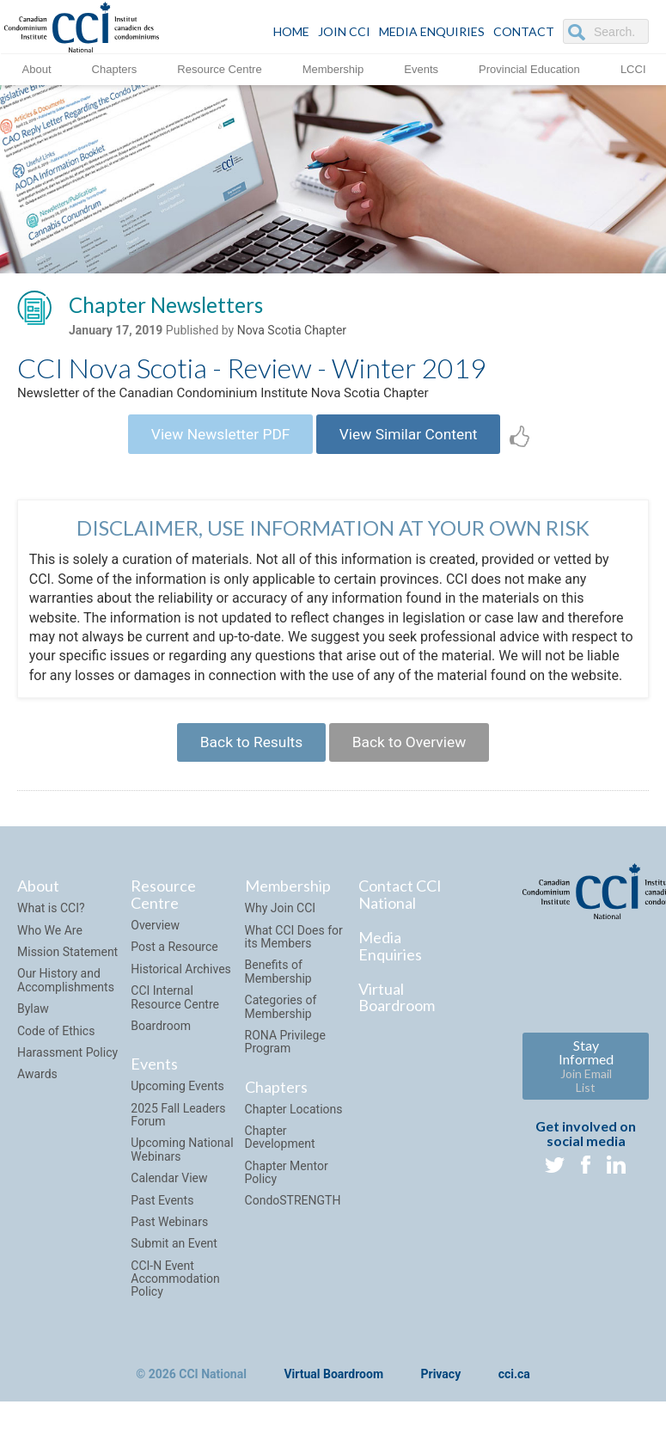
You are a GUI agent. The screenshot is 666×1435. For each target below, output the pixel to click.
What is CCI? (51, 922)
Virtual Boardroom (396, 1011)
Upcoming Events (177, 1100)
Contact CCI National (400, 909)
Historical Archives (181, 983)
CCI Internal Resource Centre (175, 1011)
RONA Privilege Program (285, 1055)
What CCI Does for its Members (294, 950)
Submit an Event (174, 1258)
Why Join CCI (280, 922)
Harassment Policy (67, 1066)
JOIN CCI (344, 31)
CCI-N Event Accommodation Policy (175, 1292)
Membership (333, 68)
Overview (155, 939)
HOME (291, 31)
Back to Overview (414, 754)
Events (421, 68)
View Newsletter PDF (216, 441)
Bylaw (33, 1022)
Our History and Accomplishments (65, 994)
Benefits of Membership (278, 985)
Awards (37, 1088)
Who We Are (49, 944)
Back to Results (246, 754)
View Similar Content (414, 441)
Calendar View (169, 1192)
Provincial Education (529, 68)
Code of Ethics (56, 1045)
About (37, 68)
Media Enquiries (432, 31)
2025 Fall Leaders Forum (178, 1128)
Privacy (441, 1388)
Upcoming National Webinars (182, 1163)
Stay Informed (586, 1079)
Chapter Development (280, 1151)
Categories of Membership (281, 1020)
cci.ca (514, 1388)
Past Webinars (169, 1235)
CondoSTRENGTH (293, 1215)
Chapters (114, 68)
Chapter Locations (294, 1123)
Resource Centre (219, 68)
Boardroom (161, 1039)
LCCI (633, 68)
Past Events (162, 1214)
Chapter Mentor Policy (286, 1186)
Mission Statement (67, 965)
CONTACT (523, 31)
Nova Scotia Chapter (291, 333)
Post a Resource (174, 961)
